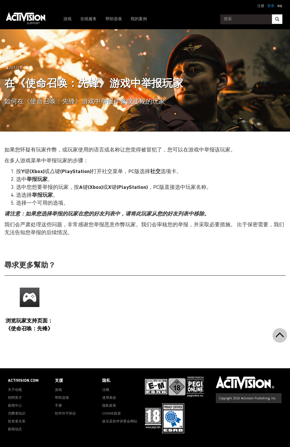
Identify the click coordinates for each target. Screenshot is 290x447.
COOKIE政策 (111, 413)
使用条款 (109, 398)
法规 (105, 390)
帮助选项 (113, 19)
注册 (260, 6)
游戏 (67, 19)
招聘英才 (15, 398)
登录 (270, 6)
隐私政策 (109, 406)
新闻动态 (15, 429)
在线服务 (88, 19)
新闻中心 (15, 406)
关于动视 (15, 390)
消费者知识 (16, 413)
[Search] (277, 19)
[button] (279, 5)
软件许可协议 (65, 413)
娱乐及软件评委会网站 (119, 421)
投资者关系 (16, 421)
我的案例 (139, 19)
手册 (58, 406)
